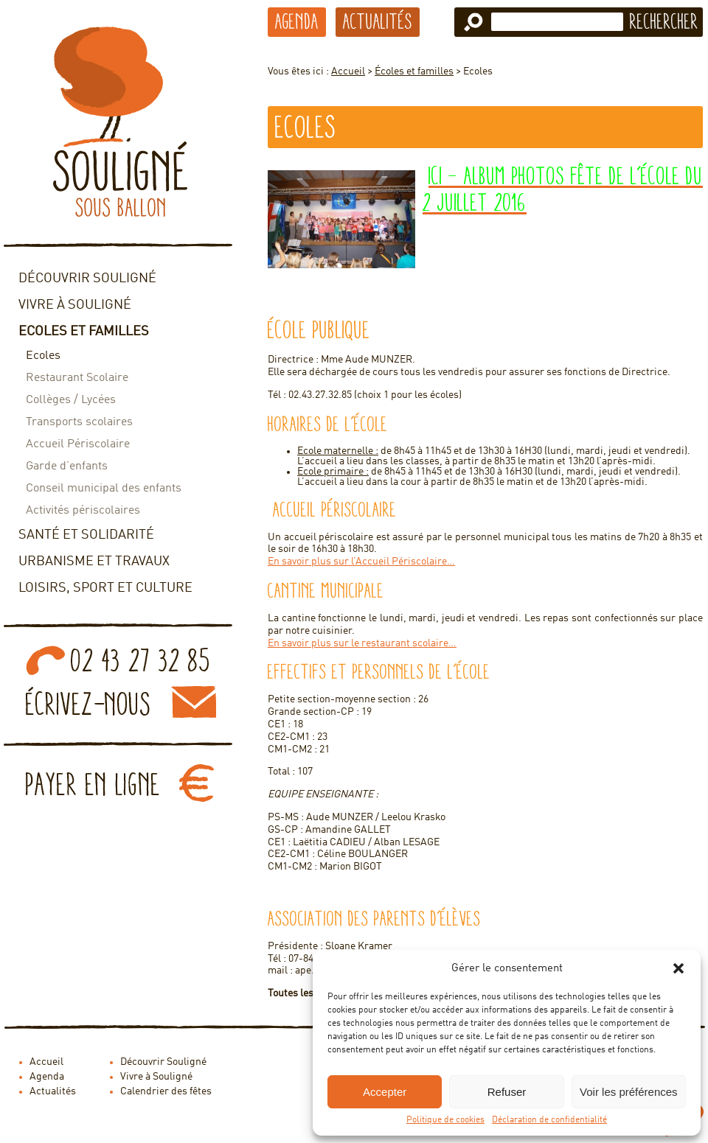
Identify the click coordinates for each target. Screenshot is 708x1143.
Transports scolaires (79, 422)
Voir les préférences (629, 1092)
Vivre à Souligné (74, 305)
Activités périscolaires (83, 511)
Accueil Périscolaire (78, 444)
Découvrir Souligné (87, 278)
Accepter (384, 1092)
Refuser (507, 1092)
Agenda (297, 21)
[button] (678, 968)
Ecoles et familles (83, 331)
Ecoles (43, 356)
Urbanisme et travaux (94, 561)
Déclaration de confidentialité (549, 1120)
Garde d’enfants (67, 466)
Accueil (348, 71)
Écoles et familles (414, 71)
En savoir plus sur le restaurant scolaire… (362, 643)
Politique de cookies (445, 1120)
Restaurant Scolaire (77, 378)
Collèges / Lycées (71, 400)
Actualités (377, 21)
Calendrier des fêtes (166, 1091)
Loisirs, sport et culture (105, 588)
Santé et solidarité (86, 535)
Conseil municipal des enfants (103, 488)
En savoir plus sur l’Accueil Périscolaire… (361, 561)
